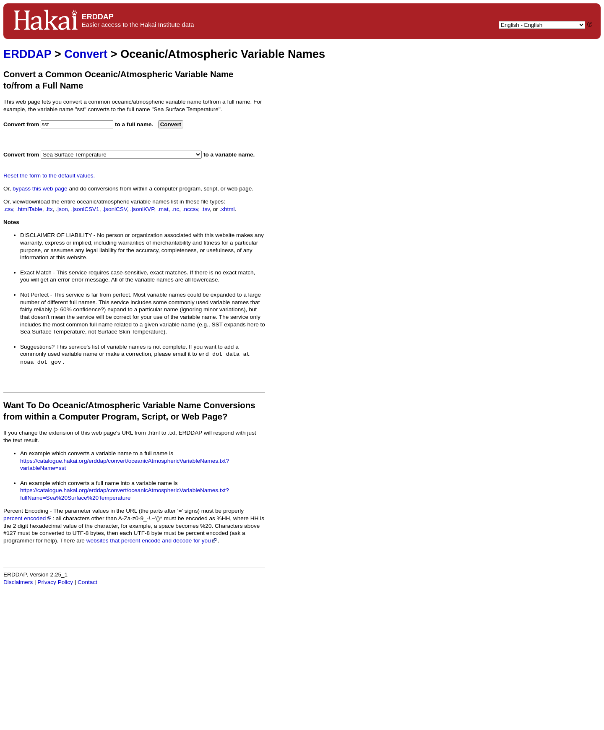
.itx (48, 209)
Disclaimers (18, 582)
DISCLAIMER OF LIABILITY (56, 235)
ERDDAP (27, 53)
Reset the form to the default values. (49, 175)
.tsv (205, 209)
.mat (162, 209)
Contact (87, 582)
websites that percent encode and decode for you (152, 540)
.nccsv (190, 209)
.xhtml (226, 209)
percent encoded (27, 518)
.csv (8, 209)
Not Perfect (34, 295)
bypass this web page (40, 188)
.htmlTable (29, 209)
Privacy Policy (55, 582)
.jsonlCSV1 (85, 209)
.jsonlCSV (114, 209)
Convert (85, 53)
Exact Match (36, 272)
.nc (175, 209)
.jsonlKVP (142, 209)
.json (62, 209)
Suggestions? (37, 347)
